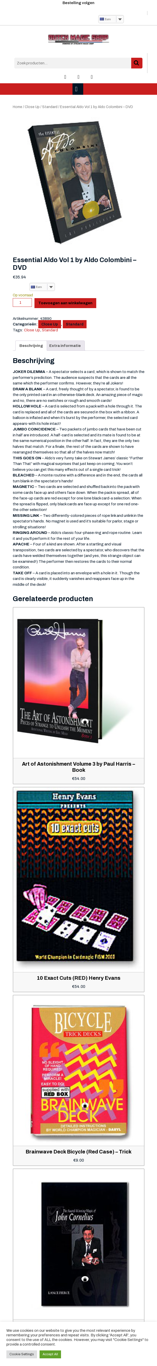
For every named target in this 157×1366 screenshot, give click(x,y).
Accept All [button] (50, 1354)
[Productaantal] (22, 302)
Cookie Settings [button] (21, 1354)
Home (17, 107)
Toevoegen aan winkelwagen (65, 303)
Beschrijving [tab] (31, 346)
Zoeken (136, 63)
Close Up (32, 107)
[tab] (78, 89)
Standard (49, 107)
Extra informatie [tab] (65, 346)
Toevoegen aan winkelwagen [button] (85, 721)
